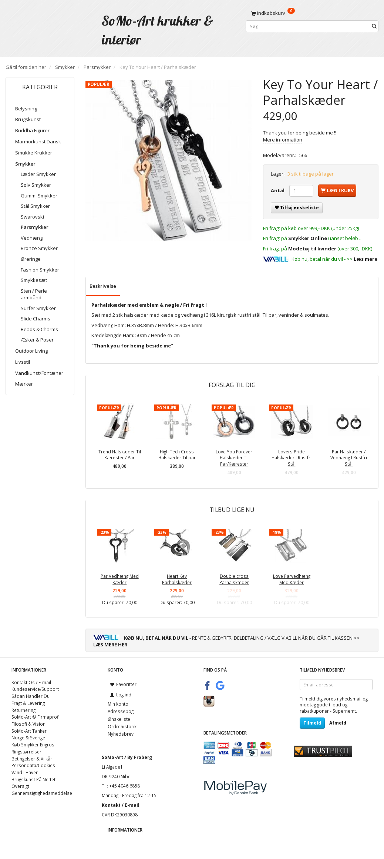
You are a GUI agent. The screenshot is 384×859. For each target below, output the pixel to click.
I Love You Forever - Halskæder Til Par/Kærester (234, 458)
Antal (278, 190)
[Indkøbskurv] (312, 13)
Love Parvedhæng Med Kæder (291, 579)
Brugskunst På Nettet (33, 779)
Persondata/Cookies (33, 765)
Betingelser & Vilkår (31, 759)
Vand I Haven (24, 772)
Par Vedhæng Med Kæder (120, 579)
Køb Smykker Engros (32, 745)
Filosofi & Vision (28, 724)
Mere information (282, 139)
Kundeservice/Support (35, 689)
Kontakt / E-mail (120, 805)
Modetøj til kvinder (312, 248)
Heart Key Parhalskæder (177, 579)
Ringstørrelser (26, 752)
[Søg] (374, 26)
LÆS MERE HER (110, 644)
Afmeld (337, 723)
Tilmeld (312, 723)
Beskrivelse (103, 286)
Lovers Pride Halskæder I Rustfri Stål (291, 458)
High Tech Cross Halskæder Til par (177, 455)
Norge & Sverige (28, 737)
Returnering (23, 710)
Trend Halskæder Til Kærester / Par (119, 455)
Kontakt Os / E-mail (31, 682)
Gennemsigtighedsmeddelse (41, 793)
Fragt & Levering (28, 703)
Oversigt (20, 786)
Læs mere (365, 259)
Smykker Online (307, 238)
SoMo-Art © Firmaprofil (36, 717)
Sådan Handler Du (30, 696)
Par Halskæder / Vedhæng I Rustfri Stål (348, 458)
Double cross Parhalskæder (234, 579)
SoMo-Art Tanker (29, 731)
